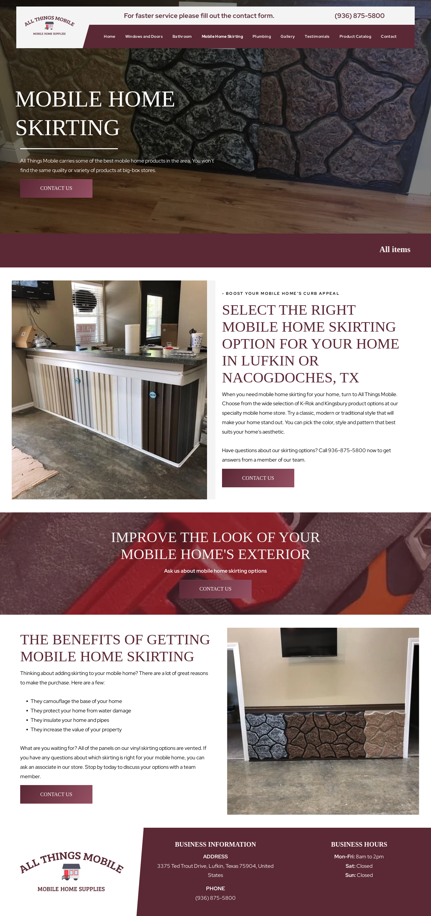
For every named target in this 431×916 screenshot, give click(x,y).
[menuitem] (109, 36)
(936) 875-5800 (360, 15)
